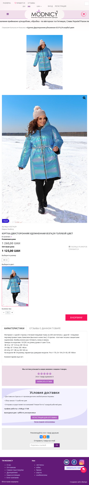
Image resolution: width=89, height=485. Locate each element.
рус (24, 6)
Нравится (74, 249)
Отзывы (31, 3)
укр (29, 6)
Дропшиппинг (12, 473)
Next (59, 62)
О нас (9, 465)
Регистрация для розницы (44, 422)
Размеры (7, 3)
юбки (38, 467)
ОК (57, 445)
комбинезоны (41, 475)
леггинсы (40, 465)
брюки (38, 470)
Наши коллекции (13, 475)
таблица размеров (78, 247)
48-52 (5, 260)
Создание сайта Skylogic (78, 482)
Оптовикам (11, 467)
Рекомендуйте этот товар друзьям (44, 433)
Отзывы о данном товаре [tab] (45, 328)
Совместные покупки (15, 470)
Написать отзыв (44, 382)
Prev (30, 62)
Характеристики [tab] (14, 328)
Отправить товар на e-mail (44, 441)
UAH (38, 6)
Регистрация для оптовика (44, 417)
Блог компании (13, 478)
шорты (39, 473)
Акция (5, 221)
